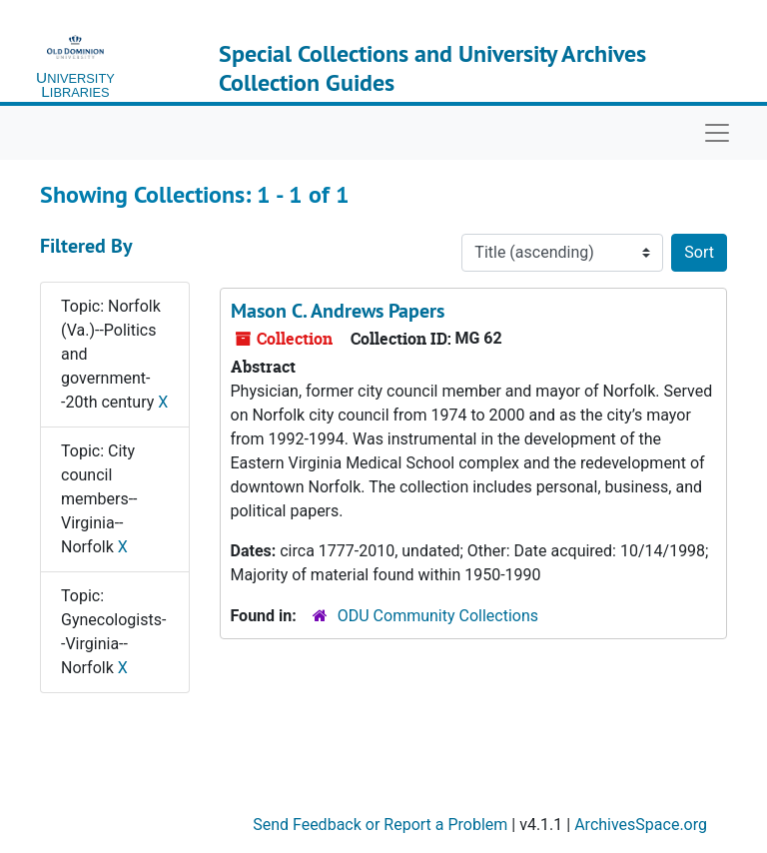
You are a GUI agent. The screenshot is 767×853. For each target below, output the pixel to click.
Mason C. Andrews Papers (337, 311)
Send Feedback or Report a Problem (380, 824)
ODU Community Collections (438, 615)
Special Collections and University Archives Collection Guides (432, 68)
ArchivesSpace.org (640, 824)
